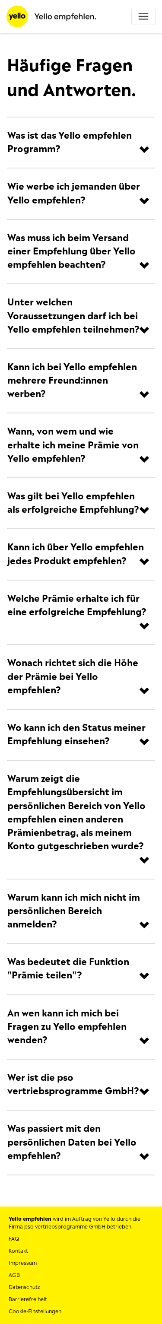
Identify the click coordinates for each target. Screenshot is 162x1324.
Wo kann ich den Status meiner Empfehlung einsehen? (76, 734)
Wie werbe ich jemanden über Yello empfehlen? (73, 193)
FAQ (14, 1238)
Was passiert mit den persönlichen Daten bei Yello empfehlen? (72, 1142)
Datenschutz (24, 1287)
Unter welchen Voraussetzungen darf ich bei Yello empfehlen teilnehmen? (73, 315)
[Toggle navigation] (143, 16)
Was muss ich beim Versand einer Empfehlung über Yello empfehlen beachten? (71, 251)
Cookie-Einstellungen (35, 1311)
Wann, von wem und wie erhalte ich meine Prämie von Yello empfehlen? (73, 444)
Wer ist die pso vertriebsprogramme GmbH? (73, 1084)
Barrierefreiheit (28, 1299)
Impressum (23, 1263)
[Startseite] (51, 16)
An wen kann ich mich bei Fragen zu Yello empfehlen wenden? (67, 1026)
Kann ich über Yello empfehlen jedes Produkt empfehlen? (75, 554)
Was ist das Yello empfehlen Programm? (69, 142)
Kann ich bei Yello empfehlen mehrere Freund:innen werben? (72, 380)
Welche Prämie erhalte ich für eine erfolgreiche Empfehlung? (76, 605)
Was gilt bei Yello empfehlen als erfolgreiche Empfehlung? (73, 503)
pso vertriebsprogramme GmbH (64, 1226)
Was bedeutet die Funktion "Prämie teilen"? (68, 968)
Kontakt (18, 1251)
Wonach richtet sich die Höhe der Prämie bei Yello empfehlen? (72, 676)
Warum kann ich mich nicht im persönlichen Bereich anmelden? (73, 911)
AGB (14, 1275)
